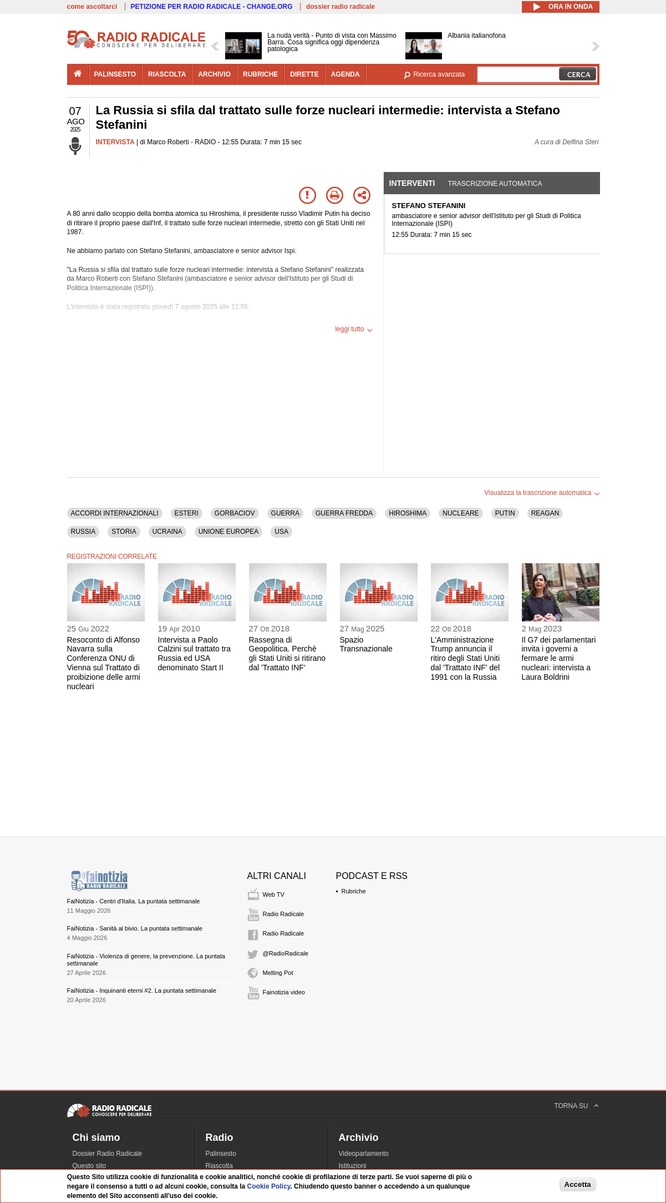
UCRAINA (167, 531)
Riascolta (219, 1166)
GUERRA (285, 513)
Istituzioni (353, 1166)
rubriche (260, 74)
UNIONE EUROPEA (229, 531)
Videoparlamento (364, 1153)
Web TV (273, 894)
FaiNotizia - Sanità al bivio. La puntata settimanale (135, 928)
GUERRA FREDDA (344, 513)
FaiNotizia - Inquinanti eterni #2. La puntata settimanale (142, 990)
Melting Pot (278, 972)
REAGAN (545, 513)
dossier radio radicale (340, 7)
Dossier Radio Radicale (107, 1153)
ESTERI (187, 513)
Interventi (412, 183)
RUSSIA (83, 531)
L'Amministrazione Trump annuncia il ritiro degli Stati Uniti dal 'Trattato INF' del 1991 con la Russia (465, 658)
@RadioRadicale (286, 953)
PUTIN (505, 513)
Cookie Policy (269, 1186)
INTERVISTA (115, 142)
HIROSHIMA (407, 513)
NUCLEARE (461, 513)
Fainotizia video (284, 992)
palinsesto (115, 74)
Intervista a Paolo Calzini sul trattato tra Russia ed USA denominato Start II (194, 653)
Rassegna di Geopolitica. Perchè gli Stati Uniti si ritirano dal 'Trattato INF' (287, 653)
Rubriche (354, 891)
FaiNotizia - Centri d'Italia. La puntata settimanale (133, 901)
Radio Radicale (283, 914)
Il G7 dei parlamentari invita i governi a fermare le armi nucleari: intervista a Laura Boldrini (559, 658)
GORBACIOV (235, 513)
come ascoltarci (92, 7)
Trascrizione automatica (495, 184)
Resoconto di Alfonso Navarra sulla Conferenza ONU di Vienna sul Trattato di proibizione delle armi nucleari (103, 663)
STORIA (123, 531)
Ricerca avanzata (439, 74)
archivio (214, 74)
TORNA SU (571, 1106)
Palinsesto (221, 1153)
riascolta (167, 74)
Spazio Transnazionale (366, 644)
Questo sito (89, 1166)
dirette (304, 74)
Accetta (578, 1184)
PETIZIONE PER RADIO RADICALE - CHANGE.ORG (212, 7)
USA (281, 531)
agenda (345, 74)
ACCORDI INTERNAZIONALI (115, 513)
